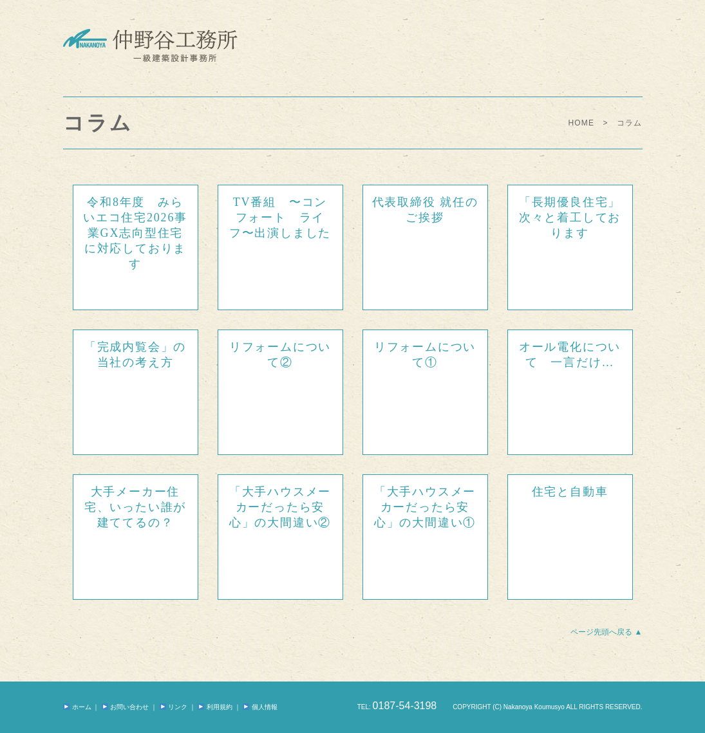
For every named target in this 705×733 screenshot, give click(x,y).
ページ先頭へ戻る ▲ (606, 631)
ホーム (77, 706)
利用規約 (215, 706)
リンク (173, 706)
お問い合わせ (125, 706)
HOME (581, 122)
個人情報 (260, 706)
